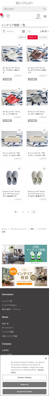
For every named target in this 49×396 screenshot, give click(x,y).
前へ (16, 212)
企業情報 (5, 350)
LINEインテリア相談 (9, 336)
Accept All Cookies (24, 392)
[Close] (46, 359)
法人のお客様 (7, 355)
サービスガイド (8, 328)
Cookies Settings (24, 378)
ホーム (4, 229)
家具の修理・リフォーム (11, 309)
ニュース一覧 (7, 301)
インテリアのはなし (9, 305)
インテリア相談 (8, 332)
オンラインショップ (18, 229)
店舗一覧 (5, 324)
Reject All (24, 385)
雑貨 (32, 229)
